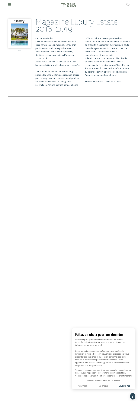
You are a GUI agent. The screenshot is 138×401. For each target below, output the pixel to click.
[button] (9, 4)
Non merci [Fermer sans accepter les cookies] (82, 386)
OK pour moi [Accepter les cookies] (124, 386)
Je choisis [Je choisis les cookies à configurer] (103, 386)
